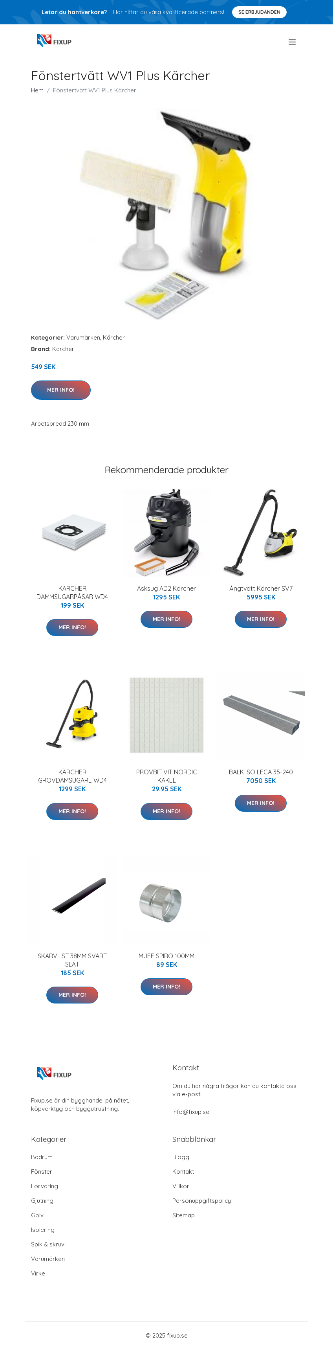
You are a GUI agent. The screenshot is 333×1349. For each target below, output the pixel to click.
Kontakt (183, 1171)
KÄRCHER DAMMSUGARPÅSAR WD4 (72, 592)
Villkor (180, 1186)
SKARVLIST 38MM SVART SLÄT (72, 960)
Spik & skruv (47, 1244)
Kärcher (114, 337)
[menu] (293, 42)
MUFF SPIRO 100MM (166, 956)
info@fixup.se (190, 1112)
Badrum (42, 1157)
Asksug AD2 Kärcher (166, 588)
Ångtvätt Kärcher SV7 (261, 588)
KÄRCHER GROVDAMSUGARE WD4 (72, 776)
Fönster (41, 1171)
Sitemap (183, 1215)
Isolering (43, 1229)
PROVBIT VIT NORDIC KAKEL (166, 776)
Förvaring (44, 1186)
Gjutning (42, 1200)
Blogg (180, 1157)
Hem (37, 90)
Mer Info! (61, 389)
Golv (37, 1215)
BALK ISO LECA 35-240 (261, 772)
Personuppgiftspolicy (201, 1200)
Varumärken (83, 337)
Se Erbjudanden (259, 12)
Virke (38, 1273)
